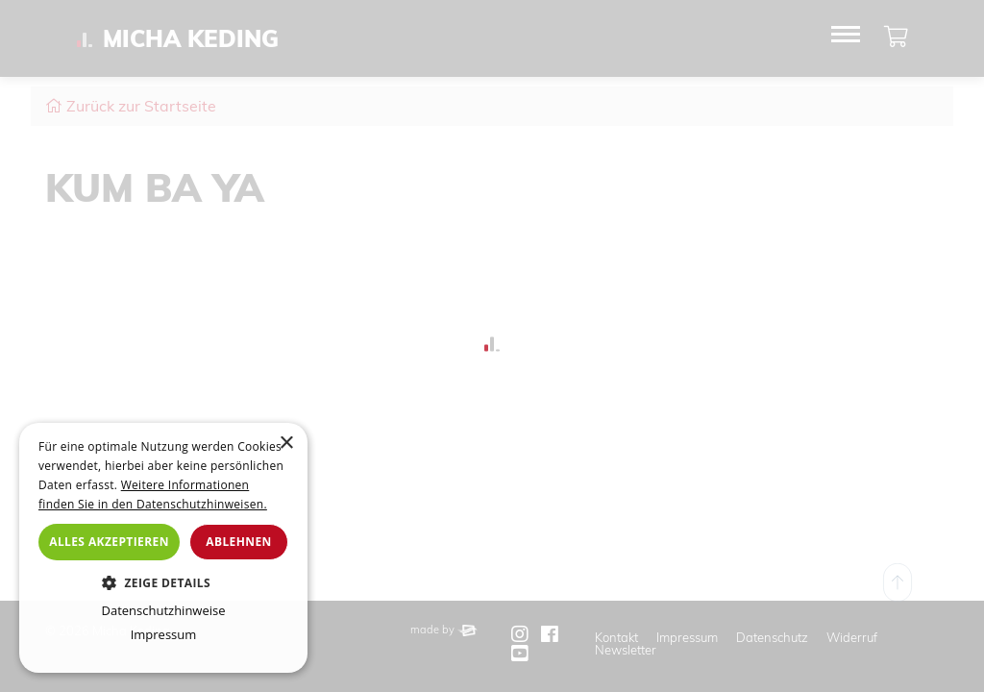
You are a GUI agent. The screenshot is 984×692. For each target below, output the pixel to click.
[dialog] (163, 548)
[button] (163, 582)
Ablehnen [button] (238, 541)
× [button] (286, 443)
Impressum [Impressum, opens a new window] (164, 634)
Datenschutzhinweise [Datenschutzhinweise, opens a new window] (163, 610)
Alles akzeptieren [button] (109, 541)
